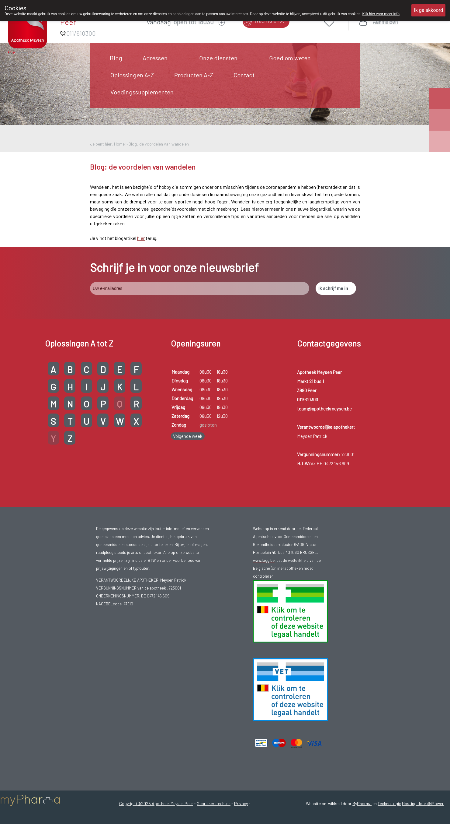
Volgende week (187, 436)
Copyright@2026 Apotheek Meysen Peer (156, 803)
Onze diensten (218, 58)
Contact (244, 75)
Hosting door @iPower (423, 803)
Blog (116, 58)
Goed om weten (290, 58)
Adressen (155, 58)
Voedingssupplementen (142, 92)
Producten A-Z (193, 75)
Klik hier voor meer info (381, 14)
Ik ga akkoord (428, 10)
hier (141, 238)
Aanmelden (385, 22)
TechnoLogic (389, 803)
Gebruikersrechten (213, 803)
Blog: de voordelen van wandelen (159, 143)
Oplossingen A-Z (132, 75)
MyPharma (362, 803)
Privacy (241, 803)
